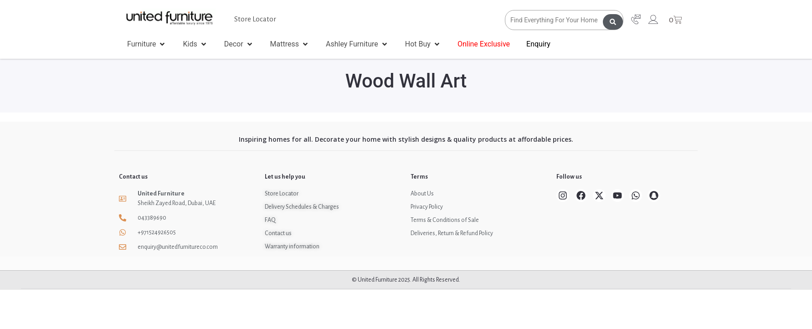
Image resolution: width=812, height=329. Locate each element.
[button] (147, 44)
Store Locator (255, 19)
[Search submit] (613, 20)
